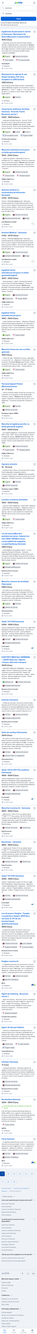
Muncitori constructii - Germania (16, 808)
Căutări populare (8, 1196)
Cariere (4, 1291)
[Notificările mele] (34, 2)
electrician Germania (8, 1204)
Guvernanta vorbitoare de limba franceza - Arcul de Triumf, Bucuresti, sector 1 (15, 111)
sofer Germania (6, 1215)
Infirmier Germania (10, 700)
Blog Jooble (5, 1304)
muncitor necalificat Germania (11, 1209)
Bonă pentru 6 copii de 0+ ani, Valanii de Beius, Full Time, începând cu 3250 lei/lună (14, 77)
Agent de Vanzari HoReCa (13, 1027)
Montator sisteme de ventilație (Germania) (15, 582)
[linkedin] (33, 1274)
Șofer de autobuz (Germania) (14, 732)
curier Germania (6, 1206)
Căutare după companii (9, 1326)
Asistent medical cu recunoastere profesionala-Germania (14, 192)
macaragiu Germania (8, 1244)
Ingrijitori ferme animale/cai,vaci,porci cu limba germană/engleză (15, 272)
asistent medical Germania (10, 1241)
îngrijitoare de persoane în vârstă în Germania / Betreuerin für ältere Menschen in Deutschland (16, 34)
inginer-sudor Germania (9, 1212)
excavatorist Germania (9, 1247)
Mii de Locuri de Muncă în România (12, 1315)
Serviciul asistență (7, 1285)
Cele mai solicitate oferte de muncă (13, 1258)
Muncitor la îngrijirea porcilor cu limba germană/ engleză (15, 425)
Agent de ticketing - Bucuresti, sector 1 (15, 995)
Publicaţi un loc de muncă (10, 1299)
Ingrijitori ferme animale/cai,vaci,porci (11, 314)
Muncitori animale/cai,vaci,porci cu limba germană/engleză (16, 151)
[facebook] (22, 1274)
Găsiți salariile (6, 1323)
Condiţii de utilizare (8, 1318)
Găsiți (18, 19)
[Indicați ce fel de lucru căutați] (18, 8)
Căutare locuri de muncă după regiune (14, 1261)
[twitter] (28, 1274)
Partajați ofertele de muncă (10, 1301)
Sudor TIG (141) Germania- (13, 876)
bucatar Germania (7, 1250)
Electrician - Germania (11, 842)
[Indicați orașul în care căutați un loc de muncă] (18, 13)
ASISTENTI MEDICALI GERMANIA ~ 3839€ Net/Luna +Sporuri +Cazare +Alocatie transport (16, 659)
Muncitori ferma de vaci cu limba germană (16, 350)
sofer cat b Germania (8, 1239)
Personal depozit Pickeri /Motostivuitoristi (12, 385)
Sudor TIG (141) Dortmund (13, 622)
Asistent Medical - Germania (14, 233)
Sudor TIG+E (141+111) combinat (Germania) (15, 771)
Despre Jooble (6, 1282)
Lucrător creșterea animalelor (15, 500)
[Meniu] (3, 3)
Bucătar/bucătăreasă (11, 1099)
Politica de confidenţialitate (10, 1321)
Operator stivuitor (9, 464)
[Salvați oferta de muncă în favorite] (34, 32)
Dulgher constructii (10, 961)
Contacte (5, 1288)
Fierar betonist (8, 1139)
